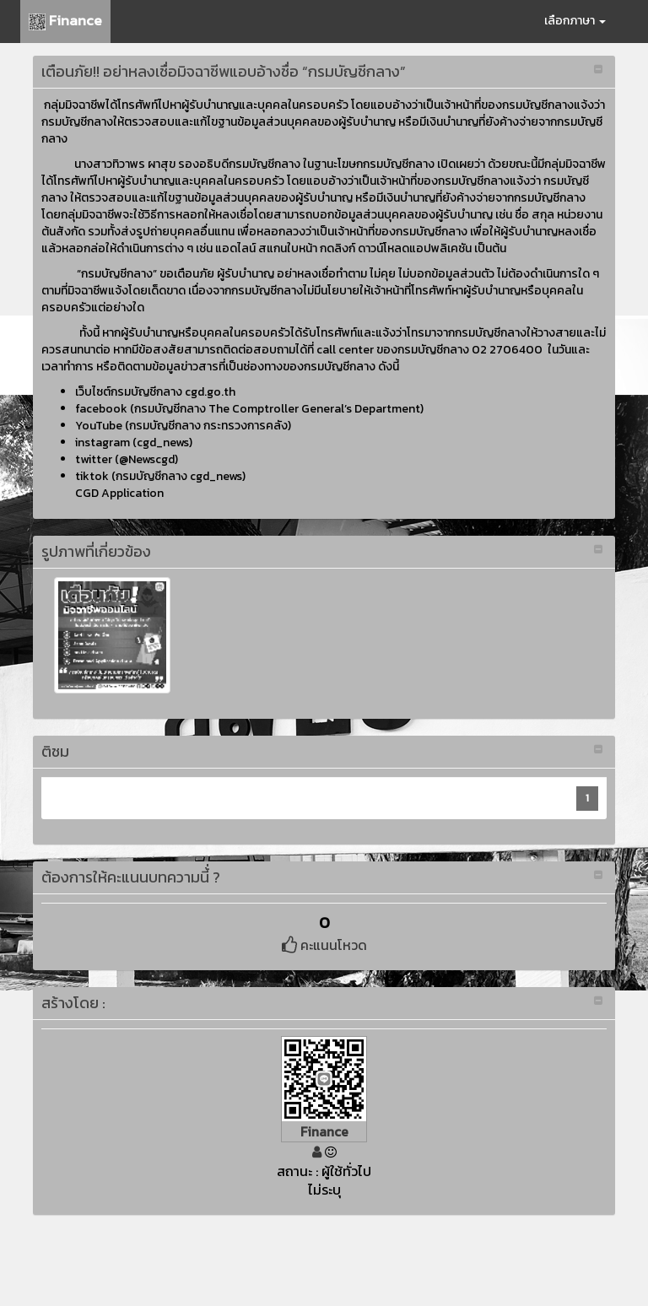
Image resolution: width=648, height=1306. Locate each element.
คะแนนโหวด (324, 945)
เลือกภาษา (575, 21)
